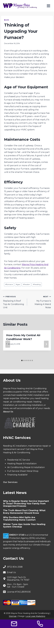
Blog (6, 20)
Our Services (10, 482)
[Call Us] (40, 623)
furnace (9, 284)
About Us (8, 411)
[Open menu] (48, 5)
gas (18, 284)
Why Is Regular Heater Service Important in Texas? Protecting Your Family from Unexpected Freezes (26, 503)
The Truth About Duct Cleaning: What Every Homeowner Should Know (24, 511)
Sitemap (12, 616)
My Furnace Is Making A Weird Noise (40, 302)
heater (26, 284)
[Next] (46, 344)
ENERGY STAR (16, 535)
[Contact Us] (14, 623)
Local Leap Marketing (35, 616)
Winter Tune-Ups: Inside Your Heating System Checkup (24, 525)
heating (37, 284)
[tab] (22, 360)
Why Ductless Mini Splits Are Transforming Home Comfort (19, 518)
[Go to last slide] (7, 344)
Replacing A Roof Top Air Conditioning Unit (14, 302)
